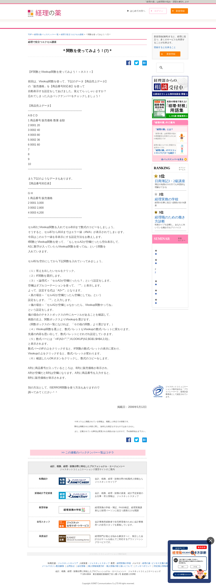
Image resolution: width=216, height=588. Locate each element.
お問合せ (71, 566)
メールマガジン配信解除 (53, 566)
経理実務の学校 (166, 199)
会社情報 (81, 566)
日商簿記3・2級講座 (170, 181)
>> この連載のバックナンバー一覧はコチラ (87, 452)
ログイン (158, 11)
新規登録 (180, 11)
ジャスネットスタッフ (99, 563)
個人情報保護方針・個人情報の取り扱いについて (110, 566)
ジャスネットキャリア (68, 563)
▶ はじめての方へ (136, 11)
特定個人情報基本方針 (164, 566)
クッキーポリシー (143, 566)
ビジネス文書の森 (160, 563)
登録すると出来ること (165, 47)
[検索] (169, 68)
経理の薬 (146, 563)
